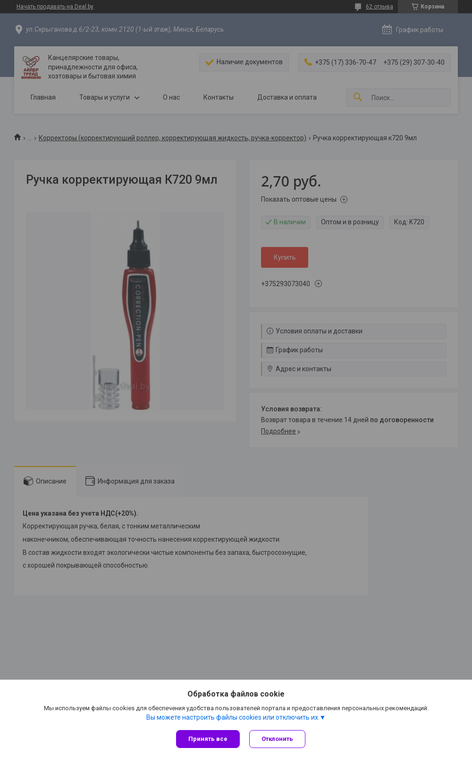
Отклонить (277, 738)
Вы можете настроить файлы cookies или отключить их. (233, 717)
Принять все (208, 738)
